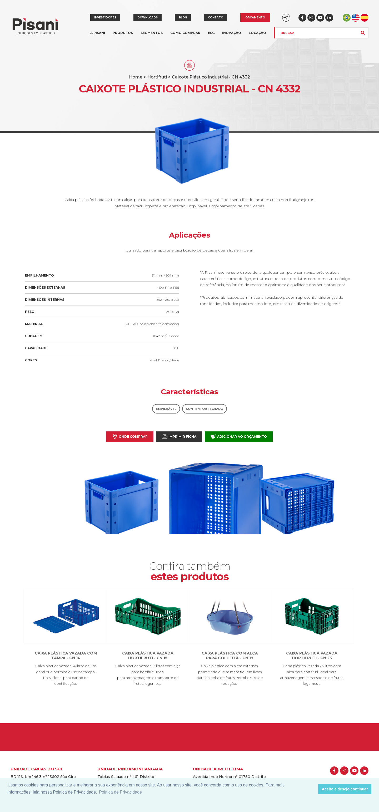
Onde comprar (130, 436)
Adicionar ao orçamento (239, 436)
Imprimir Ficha (179, 436)
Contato (215, 17)
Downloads (147, 17)
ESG (211, 33)
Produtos (123, 36)
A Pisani (97, 36)
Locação (257, 33)
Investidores (105, 17)
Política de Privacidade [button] (120, 792)
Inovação (231, 33)
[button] (312, 789)
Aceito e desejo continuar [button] (345, 789)
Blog (183, 17)
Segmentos (152, 36)
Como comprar (185, 33)
